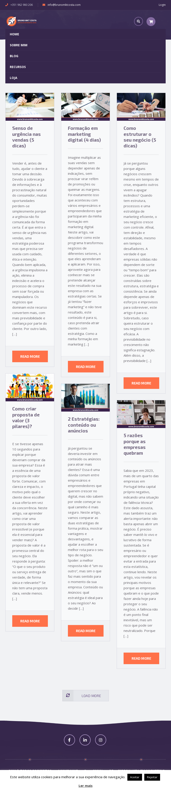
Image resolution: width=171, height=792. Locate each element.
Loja (13, 78)
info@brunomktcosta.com (64, 5)
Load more (81, 696)
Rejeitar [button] (152, 777)
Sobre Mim (18, 45)
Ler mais (86, 785)
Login (162, 5)
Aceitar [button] (134, 777)
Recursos (18, 67)
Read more (30, 356)
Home (14, 34)
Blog (14, 56)
